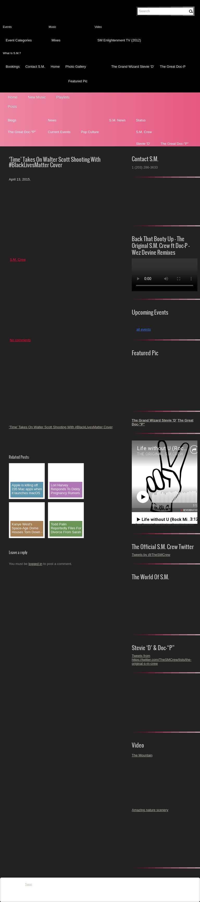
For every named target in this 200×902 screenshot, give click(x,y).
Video (98, 26)
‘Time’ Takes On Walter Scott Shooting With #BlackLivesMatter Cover (61, 427)
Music (52, 26)
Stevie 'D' (143, 144)
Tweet (28, 884)
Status (141, 120)
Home (55, 67)
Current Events (59, 132)
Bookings (13, 67)
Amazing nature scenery (150, 810)
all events (143, 329)
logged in (35, 564)
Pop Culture (90, 132)
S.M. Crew (144, 132)
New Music (37, 97)
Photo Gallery (75, 67)
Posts (12, 106)
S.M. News (117, 120)
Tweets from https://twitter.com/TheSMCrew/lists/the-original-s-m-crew (161, 659)
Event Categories (19, 40)
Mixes (56, 40)
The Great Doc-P (172, 67)
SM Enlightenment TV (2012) (119, 40)
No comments (20, 340)
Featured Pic (78, 81)
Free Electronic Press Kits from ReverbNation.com (164, 524)
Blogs (12, 120)
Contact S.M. (35, 67)
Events (7, 26)
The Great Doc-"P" (22, 132)
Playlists (63, 97)
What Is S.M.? (12, 53)
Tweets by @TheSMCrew (151, 555)
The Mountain (142, 755)
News (52, 120)
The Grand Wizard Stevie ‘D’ (132, 67)
